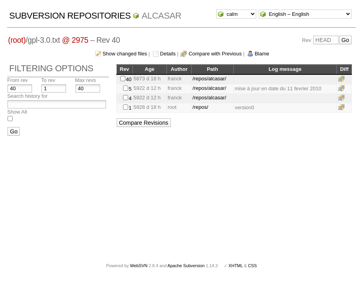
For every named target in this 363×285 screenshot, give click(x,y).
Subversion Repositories (69, 16)
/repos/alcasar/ (209, 79)
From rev (17, 80)
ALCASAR (161, 16)
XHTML (236, 265)
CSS (252, 265)
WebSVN (138, 265)
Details (168, 54)
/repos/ (200, 107)
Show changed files (124, 54)
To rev (48, 80)
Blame (262, 54)
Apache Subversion (186, 265)
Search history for (27, 96)
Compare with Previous (215, 54)
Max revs (85, 80)
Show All (17, 112)
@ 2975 (75, 40)
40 (128, 79)
